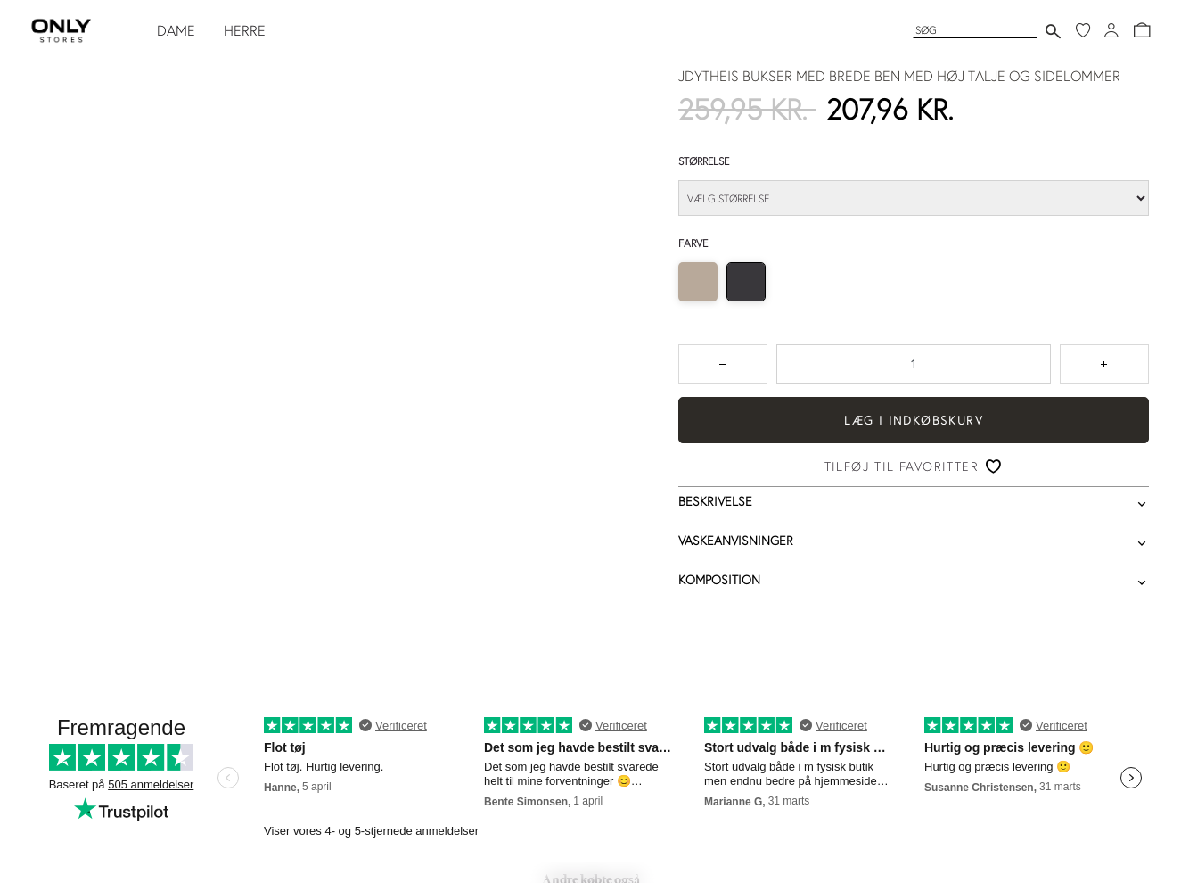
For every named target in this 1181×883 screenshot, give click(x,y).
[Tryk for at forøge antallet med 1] (1104, 364)
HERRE (245, 30)
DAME (176, 30)
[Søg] (975, 29)
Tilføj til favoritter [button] (901, 466)
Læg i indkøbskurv (913, 420)
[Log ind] (1111, 30)
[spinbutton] (913, 364)
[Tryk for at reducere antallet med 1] (722, 364)
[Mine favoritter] (1083, 30)
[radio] (698, 281)
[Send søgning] (1053, 31)
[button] (1142, 30)
